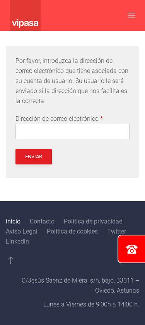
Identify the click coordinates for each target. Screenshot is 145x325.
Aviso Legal (22, 231)
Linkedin (17, 241)
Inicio (13, 221)
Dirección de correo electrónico (59, 118)
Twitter (116, 231)
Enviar (33, 156)
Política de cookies (72, 231)
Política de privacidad (93, 221)
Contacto (42, 221)
